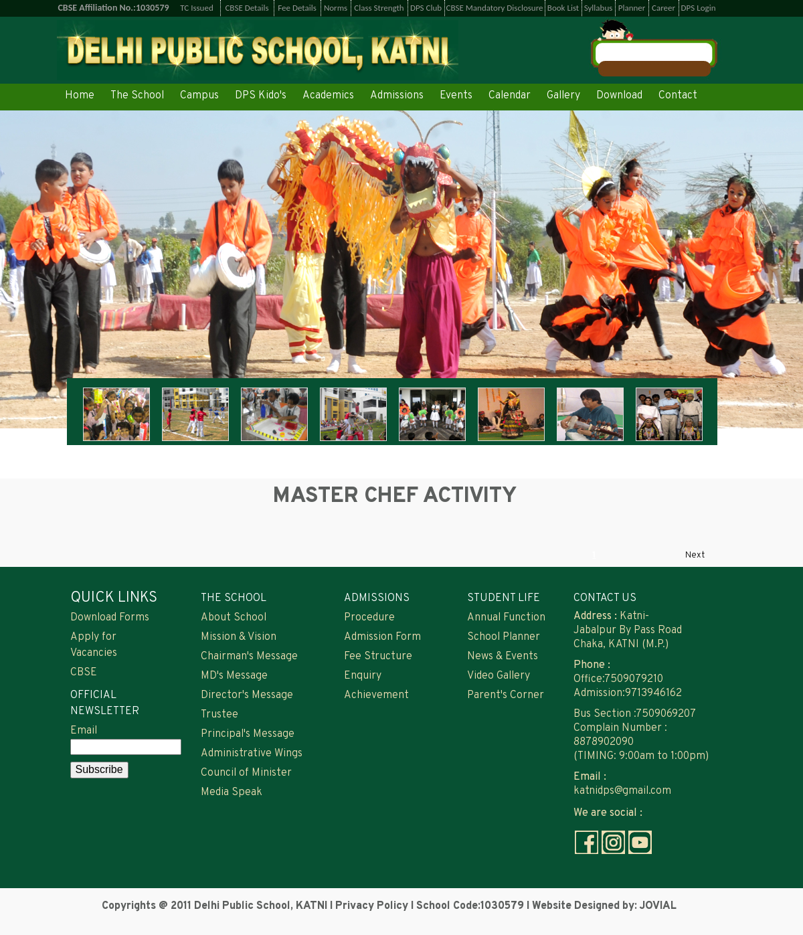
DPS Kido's (260, 95)
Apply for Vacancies (93, 645)
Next (695, 555)
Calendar (509, 95)
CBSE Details (246, 8)
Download (619, 95)
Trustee (219, 714)
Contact (677, 95)
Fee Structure (378, 656)
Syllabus (598, 8)
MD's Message (234, 676)
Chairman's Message (249, 656)
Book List (563, 8)
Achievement (376, 695)
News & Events (502, 656)
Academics (328, 95)
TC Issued (196, 8)
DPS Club (426, 8)
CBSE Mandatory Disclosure (494, 8)
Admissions (397, 95)
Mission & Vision (238, 637)
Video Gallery (498, 676)
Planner (632, 8)
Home (79, 95)
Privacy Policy (373, 906)
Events (456, 95)
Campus (199, 95)
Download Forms (109, 617)
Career (663, 8)
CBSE (83, 672)
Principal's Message (247, 734)
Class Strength (379, 8)
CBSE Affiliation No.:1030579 (113, 7)
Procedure (369, 617)
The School (137, 95)
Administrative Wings (251, 753)
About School (233, 617)
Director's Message (247, 695)
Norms (335, 8)
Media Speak (231, 792)
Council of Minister (246, 773)
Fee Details (297, 8)
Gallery (563, 95)
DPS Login (698, 8)
